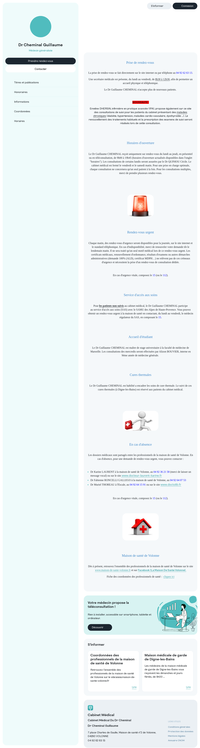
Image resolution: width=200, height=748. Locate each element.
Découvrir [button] (79, 617)
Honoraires (17, 92)
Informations (18, 102)
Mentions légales (175, 734)
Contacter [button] (29, 69)
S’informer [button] (157, 5)
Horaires (16, 121)
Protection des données (179, 729)
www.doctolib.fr (150, 478)
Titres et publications (23, 82)
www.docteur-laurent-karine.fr (100, 469)
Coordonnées (19, 111)
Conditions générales (178, 724)
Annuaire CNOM (175, 738)
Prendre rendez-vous (29, 61)
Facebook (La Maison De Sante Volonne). (141, 564)
